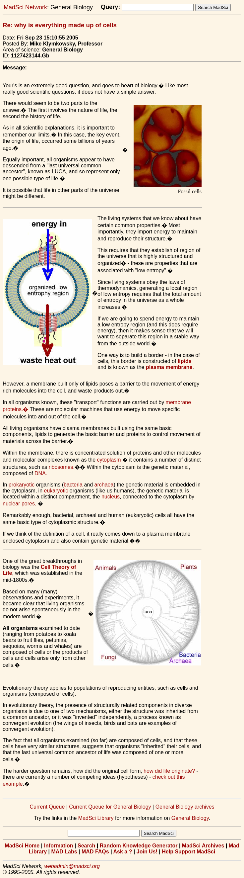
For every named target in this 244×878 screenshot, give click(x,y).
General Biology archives (184, 807)
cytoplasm (109, 460)
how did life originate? (169, 771)
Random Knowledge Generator (139, 845)
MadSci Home (22, 845)
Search (86, 845)
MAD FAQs (95, 851)
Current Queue (47, 807)
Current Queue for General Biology (110, 807)
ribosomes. (62, 467)
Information (58, 845)
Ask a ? (122, 851)
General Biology (190, 818)
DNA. (40, 473)
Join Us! (147, 851)
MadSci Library (96, 818)
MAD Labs (64, 851)
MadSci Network (25, 7)
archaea (104, 484)
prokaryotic (21, 484)
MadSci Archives (203, 845)
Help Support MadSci (188, 851)
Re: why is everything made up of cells (60, 25)
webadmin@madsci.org (71, 866)
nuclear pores (19, 503)
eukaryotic (56, 490)
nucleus (110, 496)
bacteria (73, 484)
